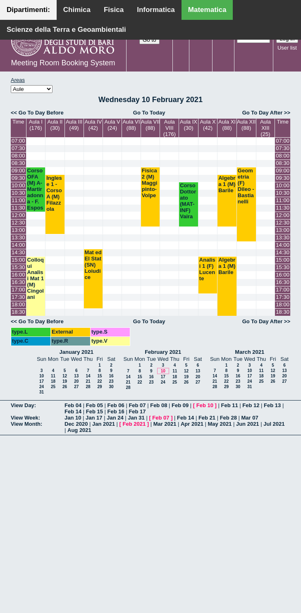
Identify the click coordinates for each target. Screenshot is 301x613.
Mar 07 (249, 418)
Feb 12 (250, 405)
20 (76, 381)
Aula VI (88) (131, 125)
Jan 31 (136, 418)
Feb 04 (72, 405)
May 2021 (220, 424)
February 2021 (163, 352)
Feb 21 (206, 418)
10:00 (18, 185)
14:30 (18, 252)
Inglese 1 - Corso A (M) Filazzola (54, 193)
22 (99, 381)
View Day (22, 405)
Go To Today (149, 113)
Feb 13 (272, 405)
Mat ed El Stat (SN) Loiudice (93, 264)
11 (53, 376)
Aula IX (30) (188, 125)
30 (111, 386)
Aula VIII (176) (169, 128)
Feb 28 (228, 418)
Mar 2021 (165, 424)
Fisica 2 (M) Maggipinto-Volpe (150, 182)
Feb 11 (229, 405)
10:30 (18, 193)
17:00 (18, 289)
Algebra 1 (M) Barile (226, 184)
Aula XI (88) (227, 125)
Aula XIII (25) (265, 128)
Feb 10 (204, 405)
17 (41, 381)
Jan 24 (115, 418)
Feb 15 (94, 411)
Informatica (156, 10)
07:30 (18, 148)
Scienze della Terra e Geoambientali (66, 29)
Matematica (207, 10)
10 (41, 376)
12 (64, 376)
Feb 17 (137, 411)
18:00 (18, 304)
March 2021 (249, 352)
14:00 (18, 245)
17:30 (18, 297)
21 (88, 381)
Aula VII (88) (150, 125)
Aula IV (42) (93, 125)
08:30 (18, 163)
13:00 (18, 230)
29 (99, 386)
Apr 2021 (192, 424)
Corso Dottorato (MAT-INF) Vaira (188, 200)
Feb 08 (158, 405)
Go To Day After (262, 113)
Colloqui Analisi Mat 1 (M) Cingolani (35, 278)
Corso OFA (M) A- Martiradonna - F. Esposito (35, 192)
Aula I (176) (36, 125)
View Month (26, 424)
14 (88, 376)
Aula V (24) (112, 125)
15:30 (18, 267)
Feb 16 (116, 411)
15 (99, 376)
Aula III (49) (74, 125)
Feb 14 (72, 411)
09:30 (18, 178)
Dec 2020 (76, 424)
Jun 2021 (247, 424)
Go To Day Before (41, 113)
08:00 (18, 156)
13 (76, 376)
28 (88, 386)
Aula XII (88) (246, 125)
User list (287, 48)
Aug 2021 (79, 430)
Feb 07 (137, 405)
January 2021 (76, 352)
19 (64, 381)
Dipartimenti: (28, 10)
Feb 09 (180, 405)
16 (111, 376)
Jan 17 (94, 418)
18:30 (18, 312)
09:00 (18, 170)
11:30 (18, 208)
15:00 (18, 260)
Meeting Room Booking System (63, 63)
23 (111, 381)
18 (53, 381)
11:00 (18, 200)
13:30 (18, 237)
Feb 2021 (134, 424)
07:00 (18, 141)
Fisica (114, 10)
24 (41, 386)
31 (41, 392)
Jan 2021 (103, 424)
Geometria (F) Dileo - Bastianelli (246, 186)
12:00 (18, 215)
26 (64, 386)
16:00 (18, 275)
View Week (24, 418)
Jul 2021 (273, 424)
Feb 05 (94, 405)
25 (53, 386)
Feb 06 (116, 405)
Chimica (77, 10)
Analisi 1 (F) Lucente (207, 269)
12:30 (18, 222)
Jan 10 (72, 418)
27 (76, 386)
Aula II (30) (55, 125)
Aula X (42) (207, 125)
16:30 (18, 282)
